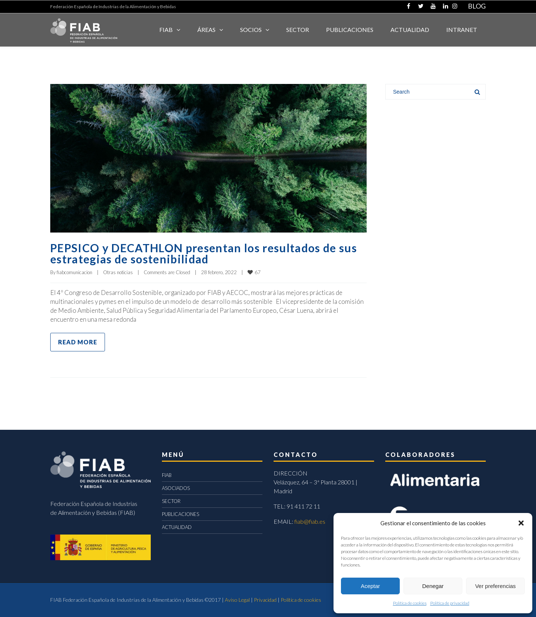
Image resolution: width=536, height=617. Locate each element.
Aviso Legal (237, 600)
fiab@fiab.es (309, 521)
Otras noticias (118, 272)
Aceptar (370, 586)
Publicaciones (349, 29)
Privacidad (265, 600)
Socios (251, 29)
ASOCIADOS (176, 488)
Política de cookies (410, 603)
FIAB (166, 29)
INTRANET (461, 29)
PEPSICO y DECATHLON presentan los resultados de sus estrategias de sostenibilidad (203, 253)
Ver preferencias (495, 586)
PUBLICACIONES (180, 514)
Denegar (433, 586)
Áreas (206, 29)
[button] (521, 523)
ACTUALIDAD (409, 29)
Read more (77, 341)
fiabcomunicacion (74, 272)
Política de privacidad (449, 603)
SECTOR (297, 29)
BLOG (477, 6)
